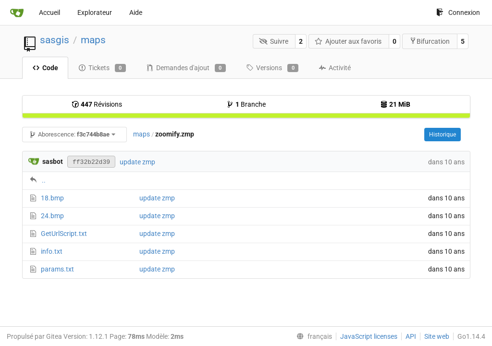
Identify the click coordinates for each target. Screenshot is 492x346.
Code (45, 68)
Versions (272, 68)
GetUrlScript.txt (64, 233)
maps (93, 40)
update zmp (137, 162)
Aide (135, 12)
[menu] (312, 336)
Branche (246, 104)
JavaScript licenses (368, 336)
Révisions (97, 104)
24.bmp (52, 216)
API (411, 336)
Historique (442, 134)
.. (44, 180)
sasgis (54, 40)
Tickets (102, 68)
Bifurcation (429, 41)
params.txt (57, 269)
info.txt (51, 251)
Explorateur (94, 12)
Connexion (458, 12)
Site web (436, 336)
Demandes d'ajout (186, 68)
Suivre (273, 41)
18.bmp (52, 198)
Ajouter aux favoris (348, 41)
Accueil (49, 12)
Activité (335, 68)
